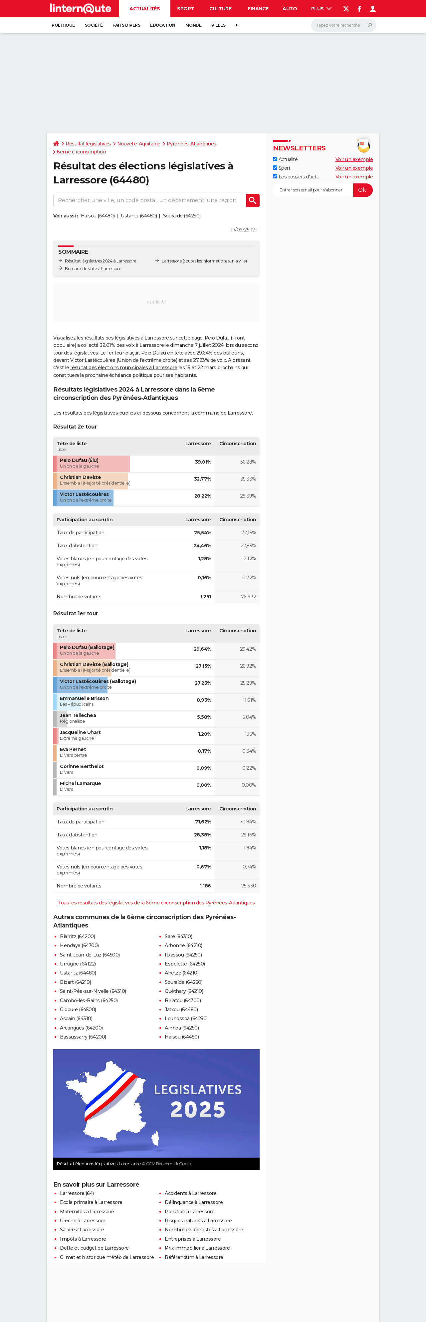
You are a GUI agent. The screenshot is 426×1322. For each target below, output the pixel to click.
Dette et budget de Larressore (94, 1248)
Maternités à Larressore (87, 1212)
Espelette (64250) (185, 964)
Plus (321, 9)
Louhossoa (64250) (186, 1019)
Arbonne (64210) (183, 945)
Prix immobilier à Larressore (197, 1248)
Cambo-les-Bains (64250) (89, 1001)
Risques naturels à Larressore (198, 1221)
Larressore (172, 260)
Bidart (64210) (75, 982)
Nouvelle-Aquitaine (138, 144)
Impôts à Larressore (83, 1239)
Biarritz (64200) (77, 936)
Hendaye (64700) (79, 945)
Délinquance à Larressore (194, 1202)
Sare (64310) (178, 936)
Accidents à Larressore (190, 1193)
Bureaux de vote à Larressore (93, 268)
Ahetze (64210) (181, 973)
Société (94, 25)
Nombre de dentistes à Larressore (204, 1230)
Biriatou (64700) (183, 1001)
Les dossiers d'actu (296, 177)
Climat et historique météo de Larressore (107, 1257)
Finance (258, 9)
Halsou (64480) (98, 216)
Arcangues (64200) (81, 1028)
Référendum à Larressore (194, 1257)
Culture (220, 9)
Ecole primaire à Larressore (91, 1202)
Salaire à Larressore (82, 1230)
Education (162, 25)
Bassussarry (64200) (83, 1037)
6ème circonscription (81, 152)
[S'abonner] (323, 190)
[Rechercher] (343, 25)
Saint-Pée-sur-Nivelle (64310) (93, 991)
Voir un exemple (354, 159)
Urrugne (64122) (78, 964)
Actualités (144, 9)
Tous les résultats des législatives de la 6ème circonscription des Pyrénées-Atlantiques (156, 903)
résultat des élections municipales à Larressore (123, 368)
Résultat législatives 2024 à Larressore (100, 260)
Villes (218, 25)
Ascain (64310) (76, 1019)
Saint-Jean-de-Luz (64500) (90, 955)
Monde (193, 25)
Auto (290, 9)
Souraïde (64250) (182, 216)
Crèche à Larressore (83, 1221)
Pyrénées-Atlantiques (191, 144)
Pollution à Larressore (189, 1212)
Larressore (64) (77, 1193)
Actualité (285, 159)
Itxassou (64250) (183, 955)
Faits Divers (126, 25)
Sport (185, 9)
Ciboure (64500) (78, 1010)
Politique (63, 25)
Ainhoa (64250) (182, 1028)
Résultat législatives (88, 144)
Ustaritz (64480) (139, 216)
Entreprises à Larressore (193, 1239)
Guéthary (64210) (184, 991)
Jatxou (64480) (181, 1010)
